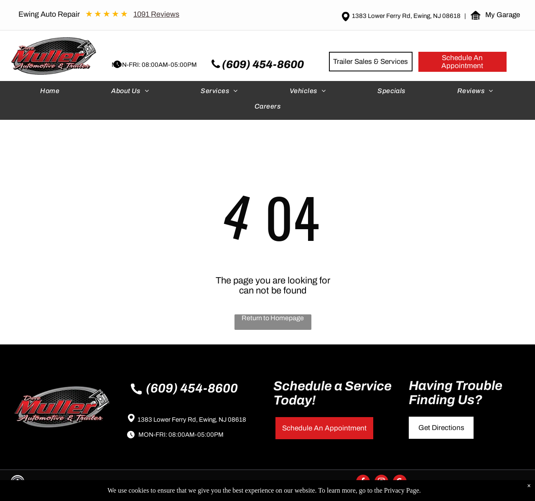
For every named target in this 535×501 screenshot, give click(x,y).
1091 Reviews (156, 14)
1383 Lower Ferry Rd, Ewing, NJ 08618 (192, 419)
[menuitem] (50, 92)
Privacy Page (401, 490)
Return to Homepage (273, 317)
